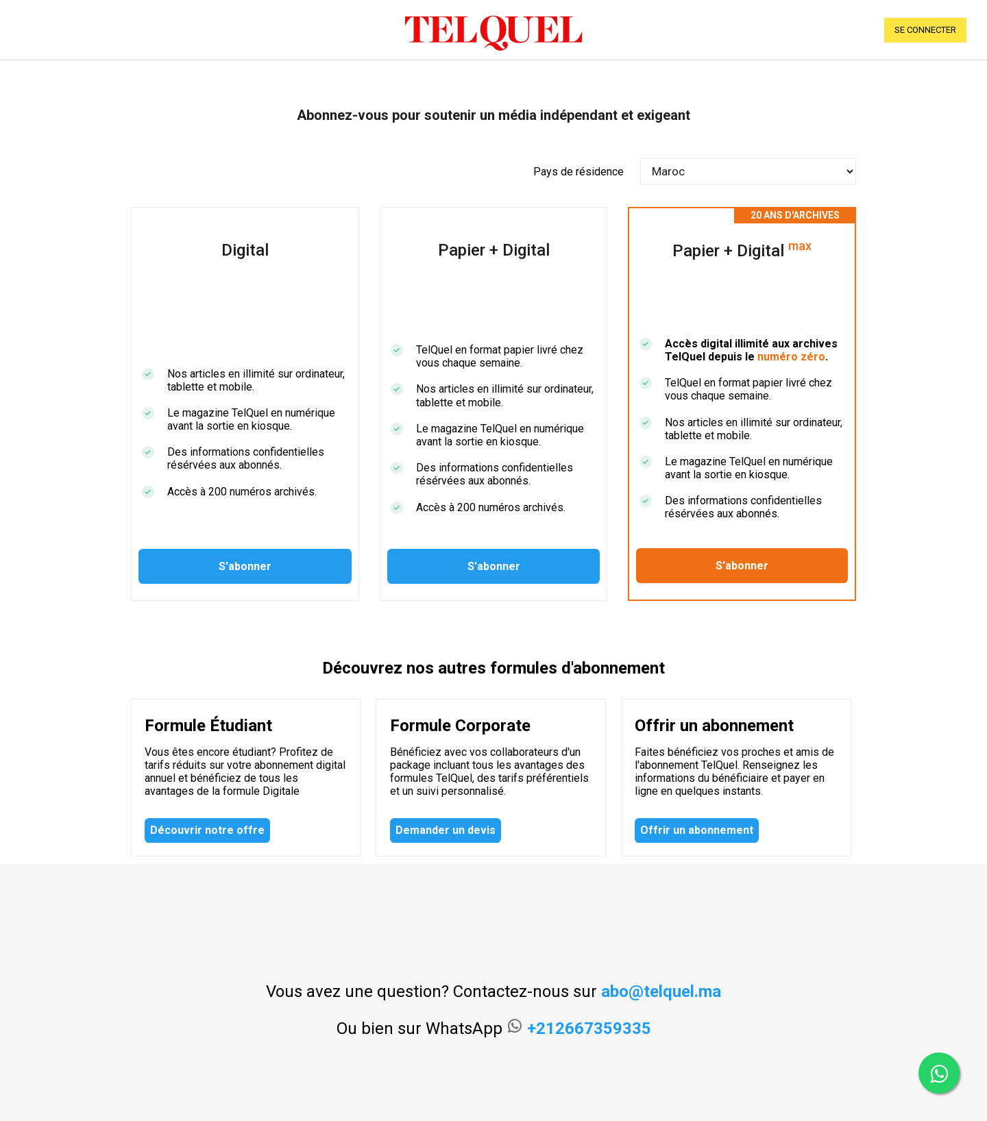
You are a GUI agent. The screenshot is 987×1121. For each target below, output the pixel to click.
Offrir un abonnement (696, 830)
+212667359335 (589, 1028)
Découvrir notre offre (207, 830)
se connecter (925, 30)
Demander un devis (445, 830)
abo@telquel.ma (661, 991)
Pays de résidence (578, 171)
